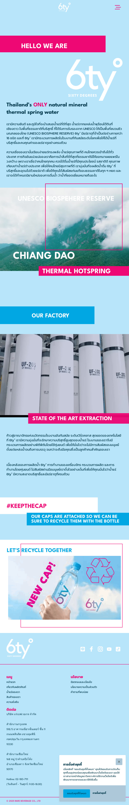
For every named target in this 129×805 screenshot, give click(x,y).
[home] (64, 7)
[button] (117, 7)
